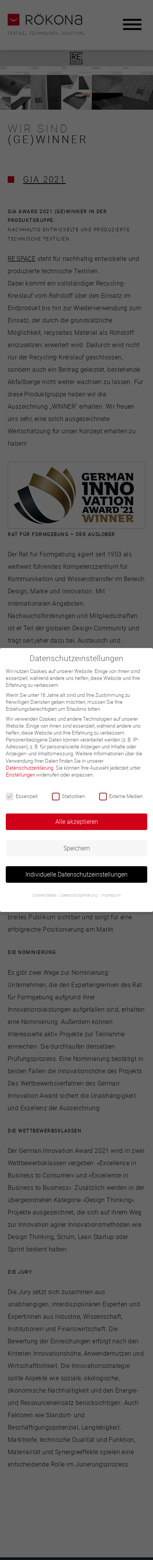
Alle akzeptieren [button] (76, 821)
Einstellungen (20, 774)
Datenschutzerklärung (29, 767)
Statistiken (68, 796)
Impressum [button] (111, 895)
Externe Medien (121, 796)
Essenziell (22, 796)
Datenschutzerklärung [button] (79, 895)
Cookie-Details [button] (44, 895)
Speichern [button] (76, 848)
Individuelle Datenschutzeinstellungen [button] (76, 874)
